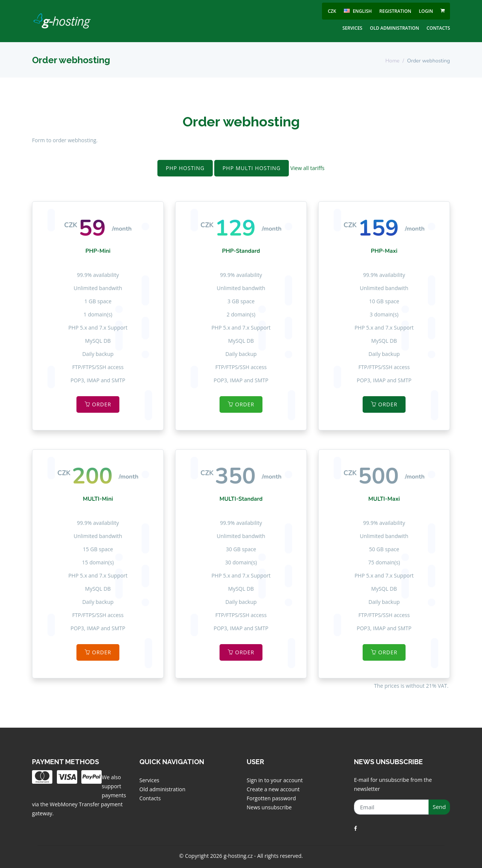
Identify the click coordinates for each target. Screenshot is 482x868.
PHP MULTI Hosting (252, 168)
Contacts (438, 28)
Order (98, 404)
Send (439, 806)
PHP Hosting (185, 168)
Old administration (394, 28)
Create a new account (273, 789)
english (358, 11)
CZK (332, 11)
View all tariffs (307, 168)
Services (352, 28)
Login (426, 11)
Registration (395, 11)
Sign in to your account (275, 780)
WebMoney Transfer (75, 804)
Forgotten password (271, 798)
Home (392, 60)
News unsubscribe (269, 807)
